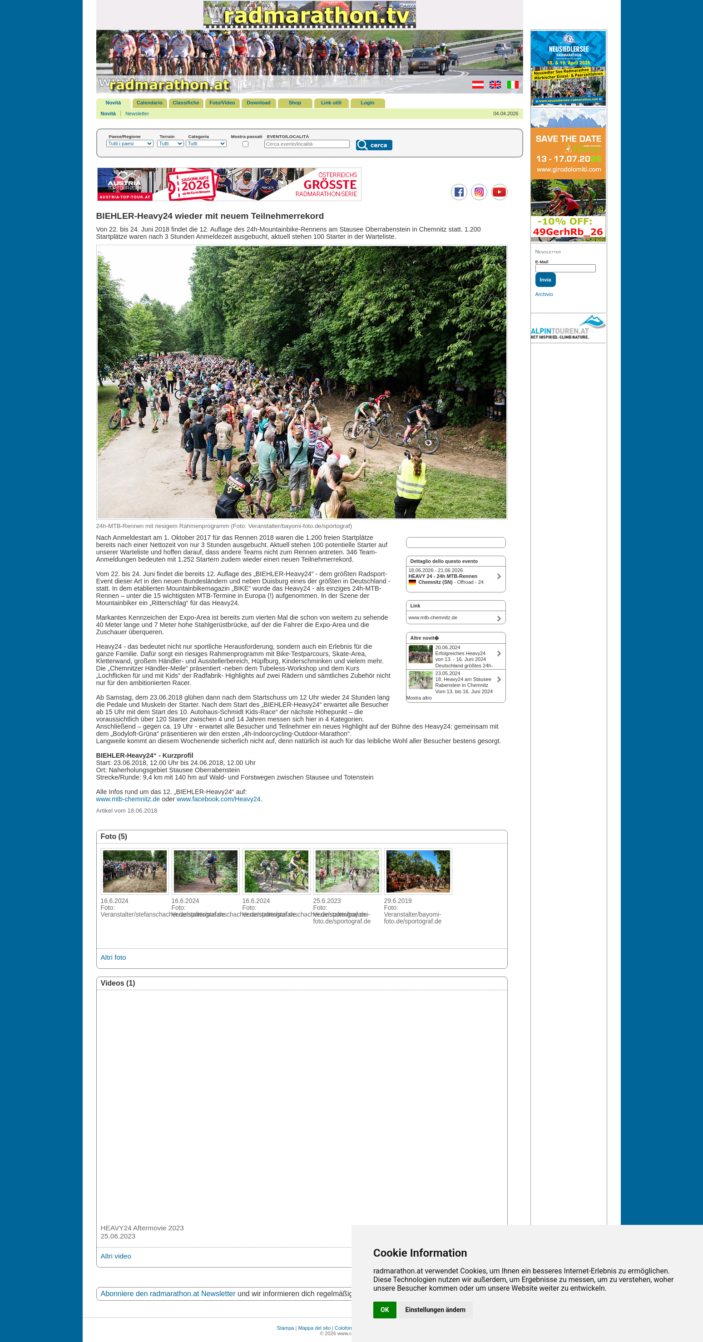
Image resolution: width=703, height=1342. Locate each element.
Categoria (198, 136)
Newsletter (137, 113)
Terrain (167, 136)
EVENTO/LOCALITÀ (288, 136)
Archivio (544, 294)
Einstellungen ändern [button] (436, 1309)
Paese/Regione (125, 136)
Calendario (150, 102)
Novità (113, 102)
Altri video (116, 1256)
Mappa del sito (314, 1328)
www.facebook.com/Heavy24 (219, 799)
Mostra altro (419, 698)
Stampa (285, 1328)
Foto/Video (222, 102)
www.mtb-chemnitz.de (128, 799)
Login (368, 102)
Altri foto (113, 957)
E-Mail (542, 261)
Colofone (345, 1328)
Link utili (331, 102)
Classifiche (186, 102)
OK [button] (385, 1309)
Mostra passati (246, 136)
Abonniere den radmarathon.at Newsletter (168, 1294)
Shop (295, 102)
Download (259, 102)
